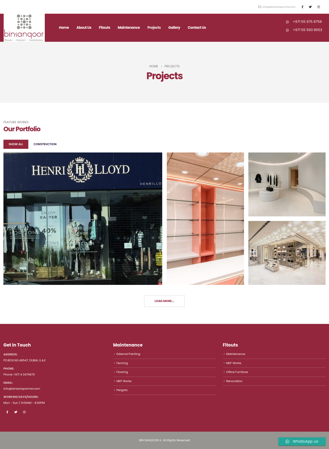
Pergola (122, 390)
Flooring (122, 372)
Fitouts (104, 27)
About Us (84, 27)
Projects (154, 27)
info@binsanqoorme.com (277, 7)
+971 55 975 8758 (307, 21)
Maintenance (129, 27)
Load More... (164, 301)
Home (64, 27)
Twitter (15, 412)
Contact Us (197, 27)
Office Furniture (237, 372)
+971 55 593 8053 (307, 29)
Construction (45, 144)
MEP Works (124, 381)
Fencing (122, 363)
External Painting (128, 354)
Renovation (234, 381)
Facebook (7, 412)
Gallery (174, 27)
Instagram (24, 412)
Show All (16, 144)
